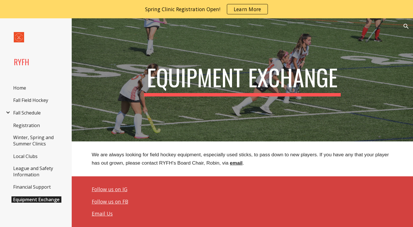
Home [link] (19, 88)
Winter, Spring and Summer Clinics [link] (33, 140)
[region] (206, 9)
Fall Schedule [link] (27, 113)
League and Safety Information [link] (33, 171)
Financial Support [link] (32, 187)
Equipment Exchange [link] (36, 199)
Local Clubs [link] (25, 156)
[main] (242, 80)
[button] (406, 26)
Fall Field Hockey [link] (30, 100)
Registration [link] (26, 125)
